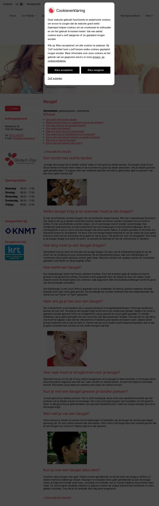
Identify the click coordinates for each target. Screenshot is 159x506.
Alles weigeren (96, 70)
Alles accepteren (64, 70)
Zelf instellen (55, 78)
